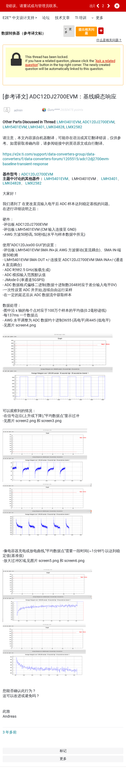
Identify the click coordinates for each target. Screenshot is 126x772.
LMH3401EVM (69, 122)
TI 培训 (80, 18)
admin (18, 110)
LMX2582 (74, 127)
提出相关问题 (86, 31)
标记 (63, 751)
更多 (99, 18)
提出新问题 (101, 30)
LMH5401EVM (15, 127)
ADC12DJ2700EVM (98, 122)
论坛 (46, 18)
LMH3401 (36, 127)
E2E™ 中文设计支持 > (20, 18)
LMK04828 (55, 127)
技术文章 (62, 18)
